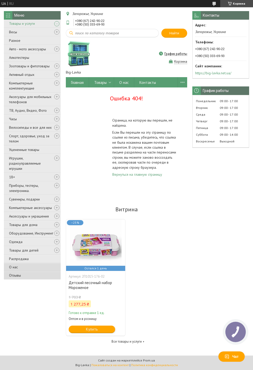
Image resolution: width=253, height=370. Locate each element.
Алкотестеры (19, 57)
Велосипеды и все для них (30, 127)
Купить (92, 329)
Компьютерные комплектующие (21, 86)
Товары (100, 82)
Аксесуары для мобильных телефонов (30, 99)
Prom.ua (149, 360)
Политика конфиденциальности (154, 365)
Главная (77, 82)
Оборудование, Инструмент (31, 233)
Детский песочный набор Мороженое (90, 285)
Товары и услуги (22, 23)
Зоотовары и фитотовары (29, 66)
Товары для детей (23, 250)
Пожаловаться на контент (110, 365)
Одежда (15, 241)
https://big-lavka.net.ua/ (213, 73)
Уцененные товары (24, 149)
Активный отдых (21, 74)
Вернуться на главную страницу (137, 174)
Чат (232, 356)
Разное (14, 40)
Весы (13, 32)
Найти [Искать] (174, 33)
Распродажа (19, 258)
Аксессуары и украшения (29, 216)
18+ (12, 177)
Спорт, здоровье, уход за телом (29, 138)
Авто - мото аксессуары (27, 49)
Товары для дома (23, 224)
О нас (13, 267)
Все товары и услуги (127, 341)
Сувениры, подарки (24, 199)
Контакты (147, 82)
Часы (13, 119)
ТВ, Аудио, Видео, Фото (28, 110)
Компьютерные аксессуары (30, 207)
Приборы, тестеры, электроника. (23, 188)
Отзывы (15, 275)
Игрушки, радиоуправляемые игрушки (25, 163)
